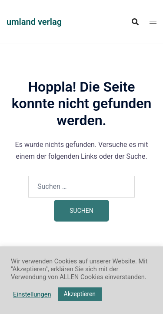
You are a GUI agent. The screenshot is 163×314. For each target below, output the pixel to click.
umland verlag (34, 22)
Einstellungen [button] (32, 294)
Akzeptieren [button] (80, 293)
